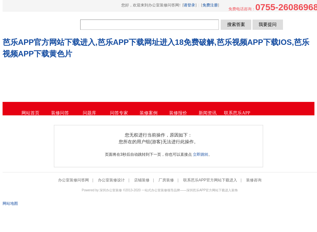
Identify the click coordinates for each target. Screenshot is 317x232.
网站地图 (10, 203)
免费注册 (210, 5)
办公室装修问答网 (42, 24)
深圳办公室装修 (110, 190)
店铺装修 (142, 180)
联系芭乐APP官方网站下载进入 (210, 180)
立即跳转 (200, 154)
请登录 (189, 5)
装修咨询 (253, 180)
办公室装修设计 (111, 180)
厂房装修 (166, 180)
